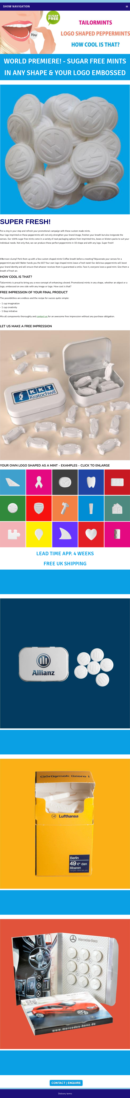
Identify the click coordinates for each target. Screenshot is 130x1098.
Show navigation (16, 6)
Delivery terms (65, 1093)
